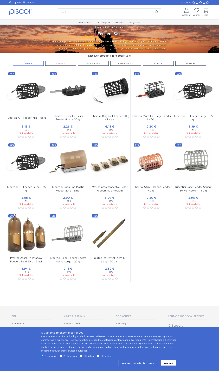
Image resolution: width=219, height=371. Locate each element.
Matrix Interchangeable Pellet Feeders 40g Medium (110, 188)
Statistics (89, 355)
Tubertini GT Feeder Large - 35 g (26, 188)
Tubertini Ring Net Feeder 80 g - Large (109, 117)
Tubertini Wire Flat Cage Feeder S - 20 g (151, 117)
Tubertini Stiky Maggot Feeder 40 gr (151, 188)
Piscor (98, 27)
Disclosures (123, 316)
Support (15, 2)
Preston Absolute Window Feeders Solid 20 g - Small (26, 259)
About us (19, 323)
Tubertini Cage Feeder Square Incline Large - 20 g (67, 259)
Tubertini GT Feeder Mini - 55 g (26, 117)
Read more (160, 48)
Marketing (106, 355)
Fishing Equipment (115, 27)
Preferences (70, 355)
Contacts (29, 2)
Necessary (50, 355)
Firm (14, 316)
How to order (73, 323)
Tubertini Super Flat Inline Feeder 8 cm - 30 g (68, 117)
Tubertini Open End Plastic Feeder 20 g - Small (67, 188)
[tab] (31, 317)
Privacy (122, 323)
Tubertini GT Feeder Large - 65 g (193, 117)
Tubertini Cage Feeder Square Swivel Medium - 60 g (193, 188)
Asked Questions (74, 316)
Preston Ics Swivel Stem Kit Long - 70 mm (110, 259)
